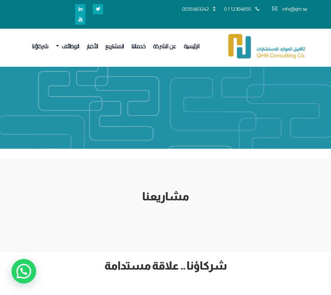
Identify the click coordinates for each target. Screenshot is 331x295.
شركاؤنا (40, 46)
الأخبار (92, 46)
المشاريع (114, 46)
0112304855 (241, 9)
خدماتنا (138, 46)
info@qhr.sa (289, 9)
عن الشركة (164, 46)
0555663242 (198, 9)
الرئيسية (192, 46)
